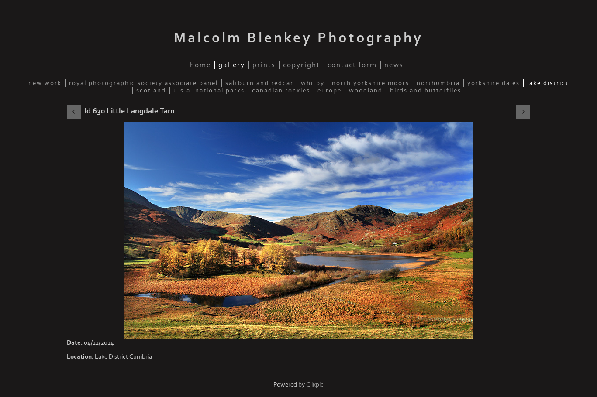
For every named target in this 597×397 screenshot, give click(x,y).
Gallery (231, 65)
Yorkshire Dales (493, 83)
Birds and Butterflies (425, 90)
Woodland (366, 90)
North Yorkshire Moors (370, 83)
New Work (45, 83)
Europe (329, 90)
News (394, 65)
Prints (264, 65)
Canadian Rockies (281, 90)
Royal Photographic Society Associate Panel (143, 83)
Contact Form (352, 65)
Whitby (312, 83)
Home (200, 65)
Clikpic (315, 384)
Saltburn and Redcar (259, 83)
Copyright (301, 65)
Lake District (548, 83)
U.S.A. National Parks (209, 90)
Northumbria (438, 83)
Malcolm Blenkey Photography (298, 38)
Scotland (151, 90)
